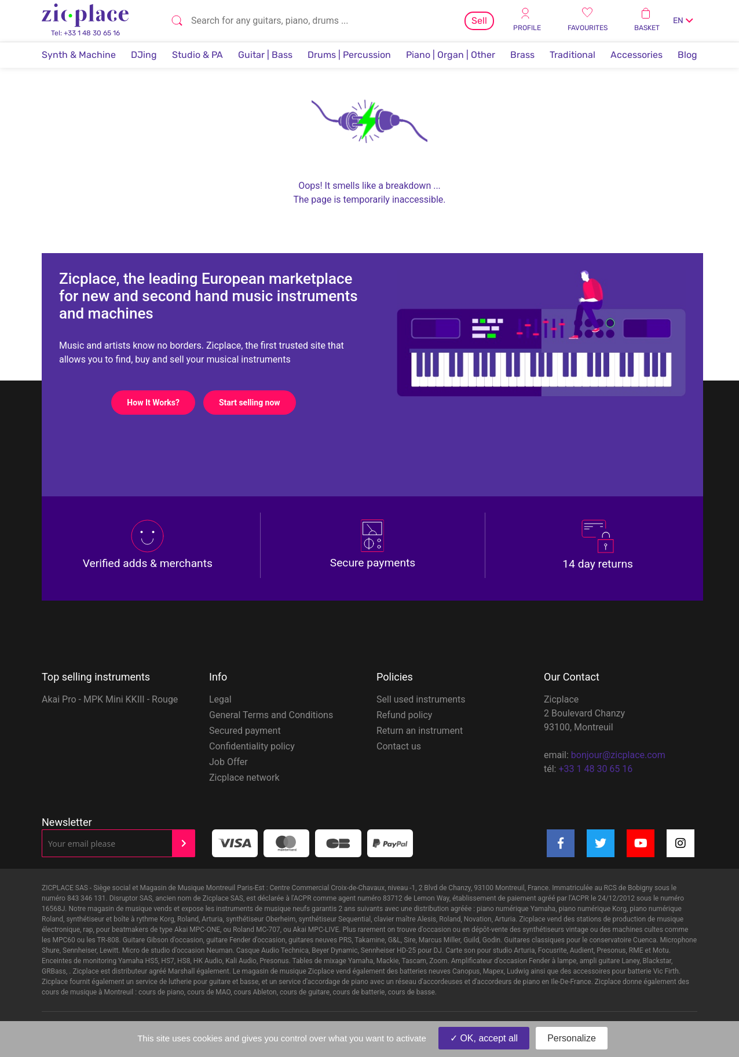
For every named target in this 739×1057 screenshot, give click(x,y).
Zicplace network (244, 777)
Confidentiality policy (252, 746)
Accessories (636, 54)
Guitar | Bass (265, 54)
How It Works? (161, 402)
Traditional (572, 54)
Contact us (398, 746)
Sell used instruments (421, 699)
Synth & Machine (79, 54)
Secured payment (245, 730)
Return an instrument (419, 730)
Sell (479, 20)
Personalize (571, 1038)
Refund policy (404, 714)
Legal (220, 699)
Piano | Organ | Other (450, 54)
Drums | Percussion (349, 54)
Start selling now (257, 402)
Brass (522, 54)
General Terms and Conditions (271, 714)
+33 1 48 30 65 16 (595, 768)
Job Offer (228, 761)
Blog (687, 54)
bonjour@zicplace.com (618, 754)
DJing (144, 54)
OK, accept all (484, 1038)
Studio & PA (197, 54)
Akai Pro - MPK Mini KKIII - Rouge (110, 699)
